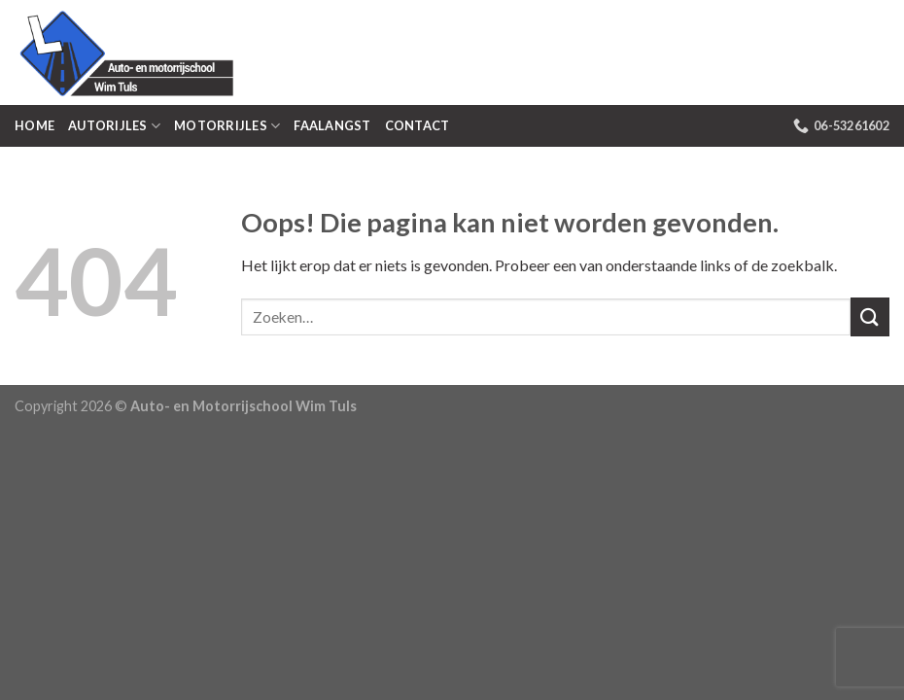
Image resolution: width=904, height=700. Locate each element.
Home (34, 125)
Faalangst (332, 125)
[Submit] (870, 316)
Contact (417, 125)
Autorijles (114, 126)
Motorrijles (227, 126)
